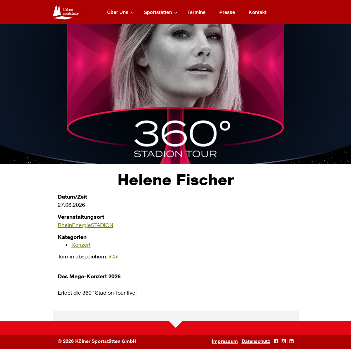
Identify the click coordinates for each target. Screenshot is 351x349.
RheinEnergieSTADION (85, 225)
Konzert (81, 244)
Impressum (225, 341)
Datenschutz (256, 341)
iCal (114, 256)
